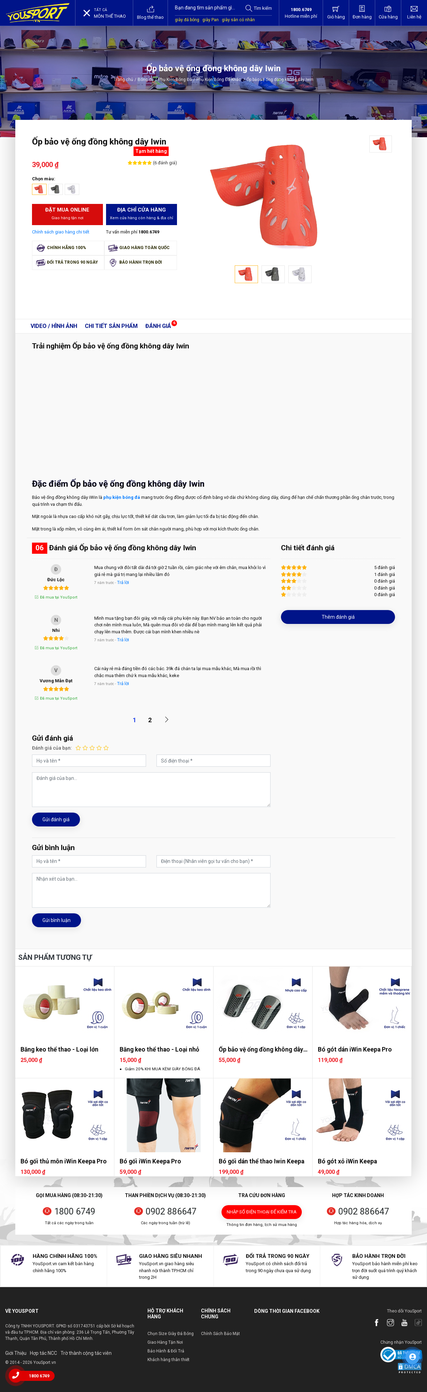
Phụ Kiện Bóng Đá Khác (220, 79)
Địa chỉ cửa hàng (141, 214)
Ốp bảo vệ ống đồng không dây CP (261, 1049)
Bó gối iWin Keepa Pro (150, 1161)
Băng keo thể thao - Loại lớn (59, 1049)
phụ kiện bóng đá (121, 497)
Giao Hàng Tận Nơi (165, 1342)
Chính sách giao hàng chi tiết (60, 231)
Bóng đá (146, 79)
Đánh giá (158, 326)
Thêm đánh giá (338, 617)
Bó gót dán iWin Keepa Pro (355, 1049)
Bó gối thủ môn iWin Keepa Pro (64, 1161)
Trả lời (123, 582)
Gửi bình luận (56, 920)
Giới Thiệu (15, 1353)
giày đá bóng (187, 19)
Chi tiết (111, 326)
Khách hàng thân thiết (168, 1359)
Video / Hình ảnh (54, 326)
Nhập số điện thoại (262, 1211)
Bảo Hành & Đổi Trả (165, 1351)
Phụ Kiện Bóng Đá (175, 79)
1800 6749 (74, 1211)
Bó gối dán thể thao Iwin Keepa (261, 1161)
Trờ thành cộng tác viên (86, 1353)
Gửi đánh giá (56, 819)
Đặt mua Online (67, 214)
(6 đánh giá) (164, 162)
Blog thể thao (150, 12)
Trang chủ (123, 79)
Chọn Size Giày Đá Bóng (170, 1333)
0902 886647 (171, 1211)
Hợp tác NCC (43, 1353)
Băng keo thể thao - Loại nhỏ (159, 1049)
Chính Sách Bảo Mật (220, 1333)
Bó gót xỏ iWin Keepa (347, 1161)
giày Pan (210, 19)
